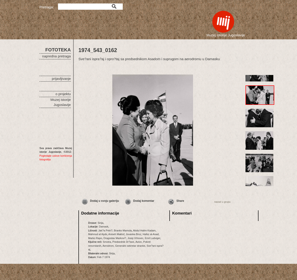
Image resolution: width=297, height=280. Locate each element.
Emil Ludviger (152, 238)
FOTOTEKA (58, 49)
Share (180, 200)
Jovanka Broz (133, 234)
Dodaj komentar (143, 200)
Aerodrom (108, 245)
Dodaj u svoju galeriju (104, 200)
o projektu (63, 94)
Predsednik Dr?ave (123, 241)
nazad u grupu (222, 201)
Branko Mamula (123, 230)
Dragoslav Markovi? (114, 238)
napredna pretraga (56, 56)
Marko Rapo (95, 238)
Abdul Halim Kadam (144, 230)
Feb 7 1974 (103, 257)
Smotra (107, 241)
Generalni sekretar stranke (130, 245)
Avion (139, 241)
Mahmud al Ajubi (97, 234)
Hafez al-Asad (151, 234)
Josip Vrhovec (135, 238)
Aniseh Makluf (116, 234)
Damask (103, 226)
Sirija (100, 222)
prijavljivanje (61, 79)
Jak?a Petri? (105, 230)
